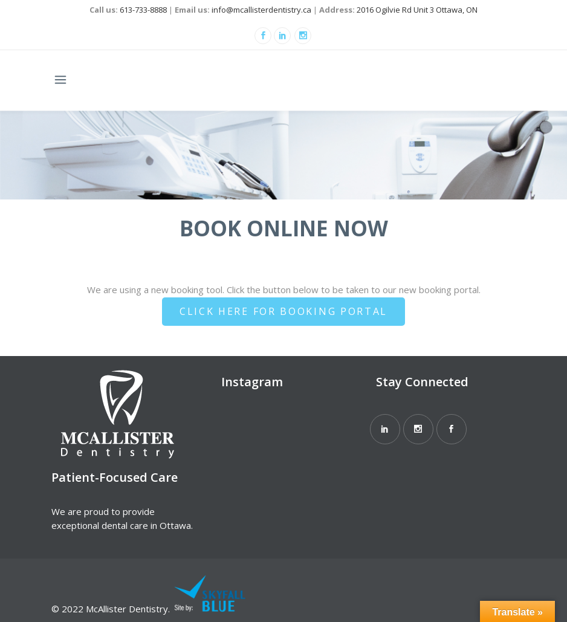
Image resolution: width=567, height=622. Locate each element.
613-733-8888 (143, 9)
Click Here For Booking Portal (283, 311)
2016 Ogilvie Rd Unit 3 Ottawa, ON (417, 9)
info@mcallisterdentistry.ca (261, 9)
